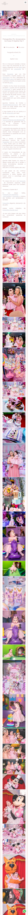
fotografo (16, 196)
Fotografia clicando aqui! (10, 210)
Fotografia (6, 203)
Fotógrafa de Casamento (10, 194)
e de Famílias (7, 196)
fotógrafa (10, 74)
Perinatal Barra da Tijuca (10, 104)
